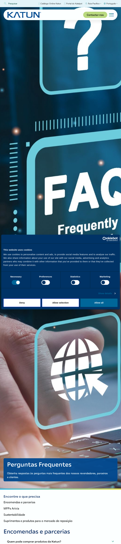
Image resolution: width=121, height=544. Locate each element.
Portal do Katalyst (73, 3)
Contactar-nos (95, 15)
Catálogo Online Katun (49, 3)
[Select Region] (93, 3)
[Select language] (110, 3)
